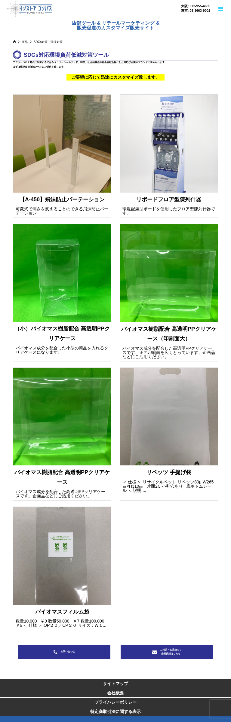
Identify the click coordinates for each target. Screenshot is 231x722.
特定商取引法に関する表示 (115, 711)
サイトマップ (115, 683)
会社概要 (115, 692)
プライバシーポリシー (115, 702)
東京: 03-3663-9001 (195, 10)
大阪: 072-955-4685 (195, 6)
